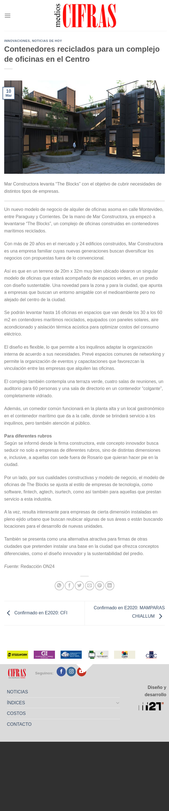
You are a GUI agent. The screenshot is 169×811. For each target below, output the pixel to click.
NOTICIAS (17, 691)
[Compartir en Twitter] (79, 585)
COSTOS (16, 713)
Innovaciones (17, 40)
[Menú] (7, 15)
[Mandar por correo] (89, 585)
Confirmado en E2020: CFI (35, 612)
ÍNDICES (16, 702)
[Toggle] (117, 702)
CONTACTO (19, 724)
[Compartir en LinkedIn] (109, 585)
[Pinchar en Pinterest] (99, 585)
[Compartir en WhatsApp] (59, 585)
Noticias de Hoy (47, 40)
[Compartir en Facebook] (69, 585)
